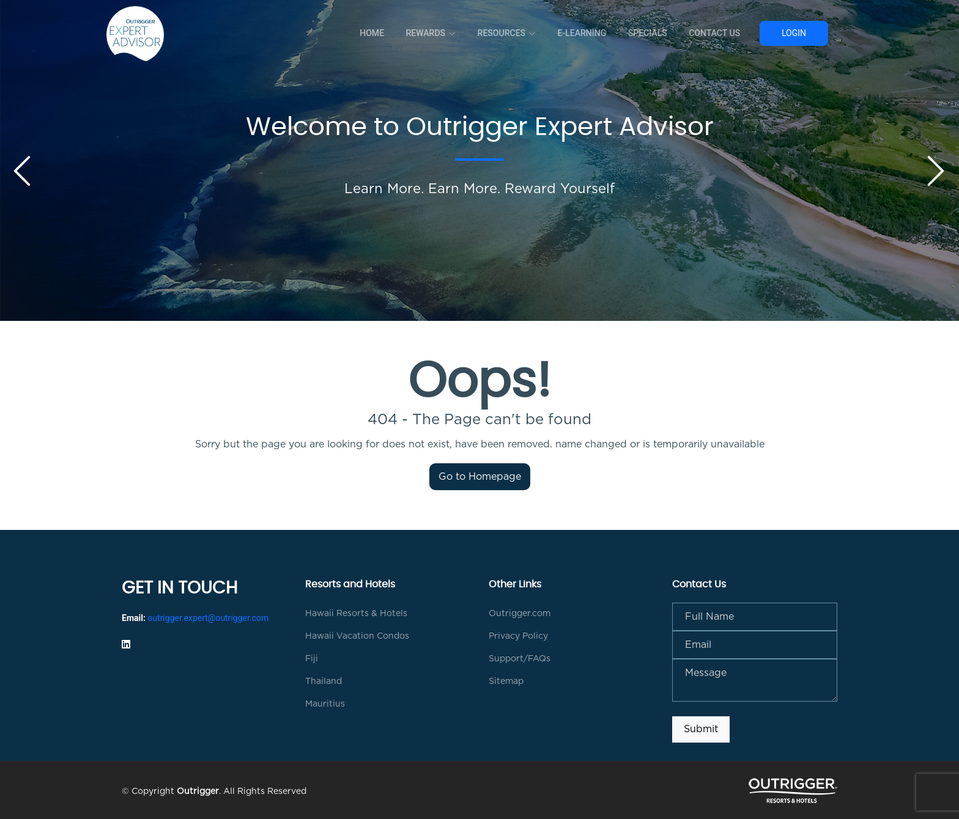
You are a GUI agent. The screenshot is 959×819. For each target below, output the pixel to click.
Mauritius (325, 704)
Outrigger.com (519, 613)
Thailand (323, 681)
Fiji (311, 659)
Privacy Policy (518, 636)
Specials (648, 33)
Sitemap (506, 681)
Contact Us (715, 33)
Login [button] (794, 33)
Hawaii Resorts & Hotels (356, 613)
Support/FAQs (519, 659)
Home (377, 33)
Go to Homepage (480, 477)
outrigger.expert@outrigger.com (207, 618)
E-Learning (584, 33)
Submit (701, 729)
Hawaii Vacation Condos (357, 636)
